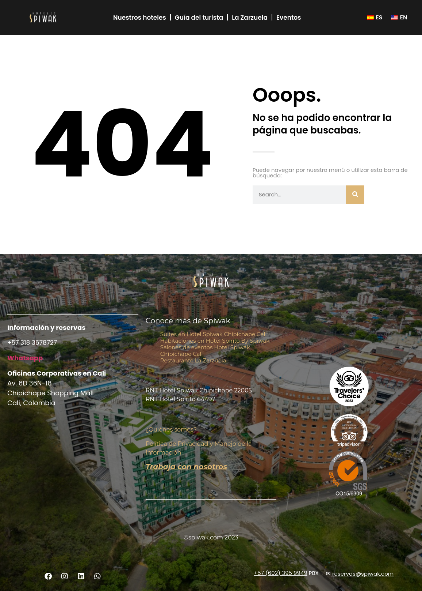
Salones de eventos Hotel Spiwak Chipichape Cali (205, 350)
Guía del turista (199, 17)
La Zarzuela (250, 17)
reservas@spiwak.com (363, 573)
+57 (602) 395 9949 (280, 573)
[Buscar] (355, 194)
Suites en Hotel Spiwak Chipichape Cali (213, 334)
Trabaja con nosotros (186, 466)
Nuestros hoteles (139, 17)
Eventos (288, 17)
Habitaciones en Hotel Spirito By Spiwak (214, 340)
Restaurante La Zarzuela (193, 360)
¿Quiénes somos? (171, 429)
